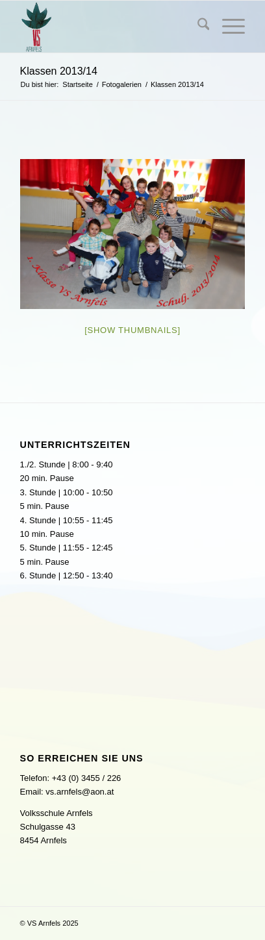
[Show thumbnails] (132, 330)
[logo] (110, 27)
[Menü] (227, 27)
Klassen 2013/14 (58, 71)
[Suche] (197, 27)
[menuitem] (197, 27)
